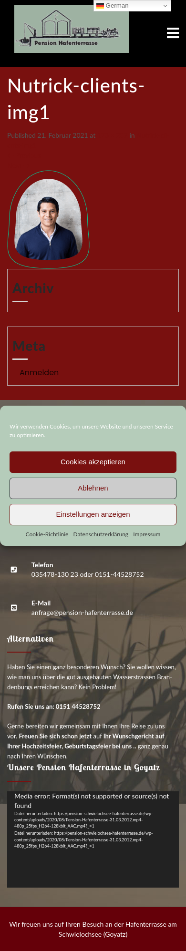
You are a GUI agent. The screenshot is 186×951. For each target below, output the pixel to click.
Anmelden (39, 372)
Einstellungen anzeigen (93, 514)
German (112, 6)
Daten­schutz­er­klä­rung (100, 534)
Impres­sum (146, 534)
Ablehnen (93, 488)
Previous (24, 155)
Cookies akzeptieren (93, 462)
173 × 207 (112, 135)
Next (18, 165)
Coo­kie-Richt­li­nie (47, 534)
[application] (93, 839)
